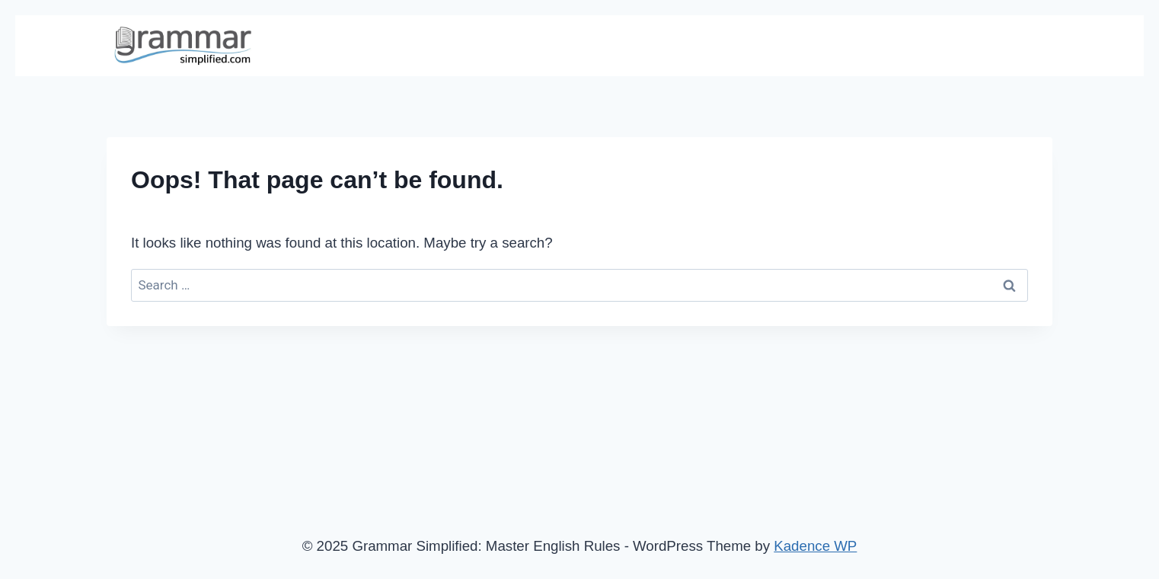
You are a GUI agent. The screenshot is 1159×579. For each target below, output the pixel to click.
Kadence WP (815, 546)
